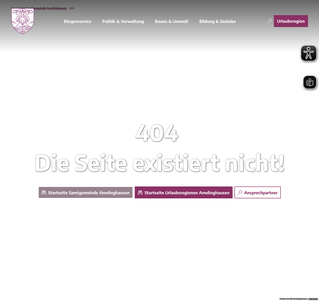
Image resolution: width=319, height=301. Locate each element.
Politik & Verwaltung (123, 21)
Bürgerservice (77, 21)
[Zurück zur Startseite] (22, 21)
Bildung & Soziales (217, 21)
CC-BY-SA (313, 299)
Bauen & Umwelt (171, 21)
